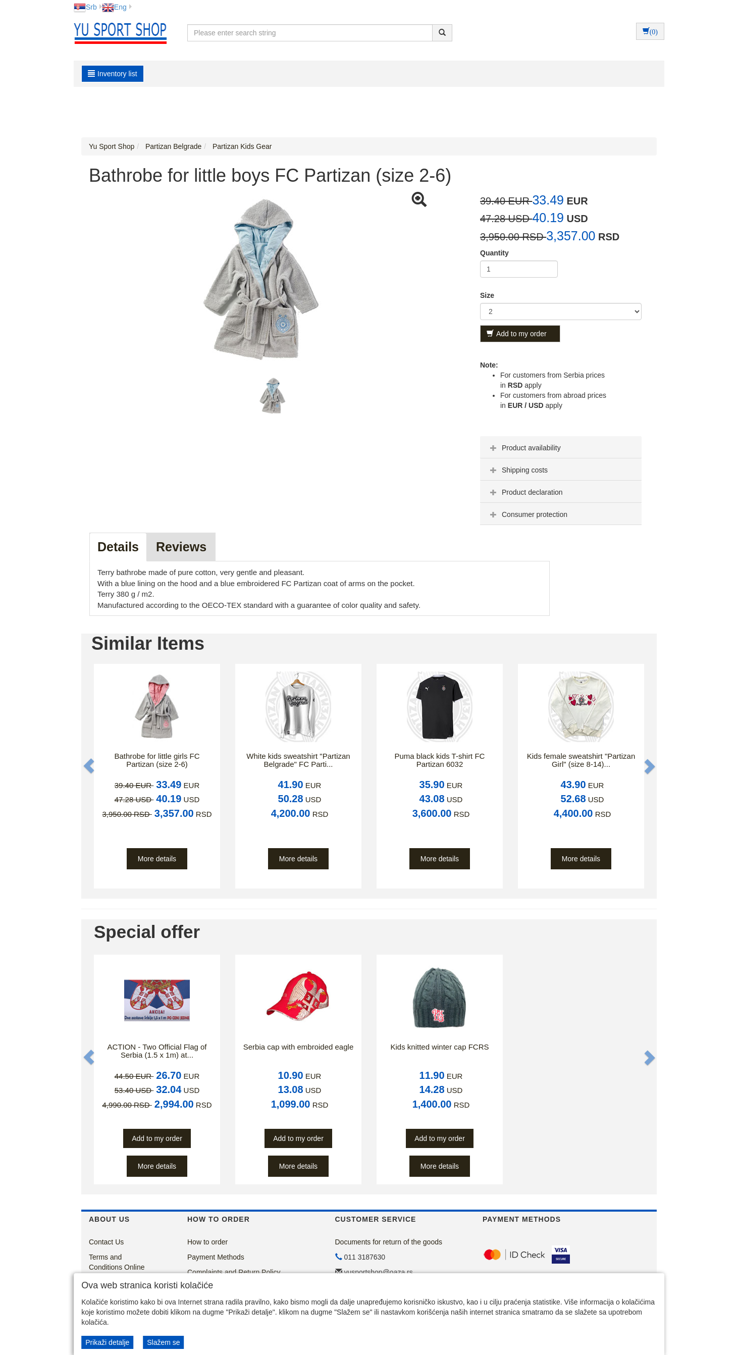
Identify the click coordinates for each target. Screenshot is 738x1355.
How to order (207, 1242)
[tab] (561, 447)
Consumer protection (527, 514)
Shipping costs (518, 470)
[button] (89, 766)
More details (157, 859)
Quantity (494, 253)
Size (487, 295)
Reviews (181, 547)
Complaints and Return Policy (233, 1272)
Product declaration (525, 492)
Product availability (524, 448)
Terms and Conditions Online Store (117, 1267)
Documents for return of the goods (388, 1242)
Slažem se (163, 1342)
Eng (114, 7)
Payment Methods (215, 1257)
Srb (85, 7)
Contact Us (106, 1242)
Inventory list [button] (112, 74)
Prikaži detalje (107, 1342)
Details (118, 547)
